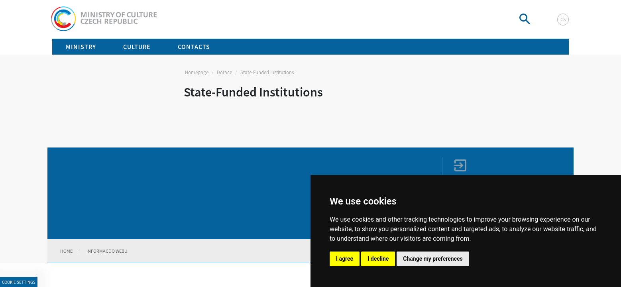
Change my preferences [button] (432, 259)
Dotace (224, 72)
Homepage (196, 72)
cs (563, 19)
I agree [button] (344, 259)
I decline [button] (378, 259)
